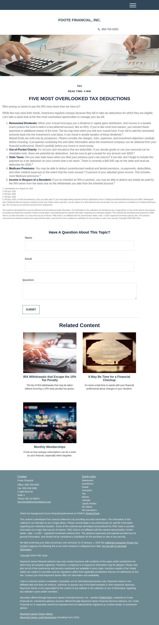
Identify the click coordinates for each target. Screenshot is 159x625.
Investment (87, 483)
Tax (84, 493)
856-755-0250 (108, 29)
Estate (85, 487)
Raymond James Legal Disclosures (38, 617)
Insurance (87, 490)
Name (28, 237)
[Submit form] (31, 309)
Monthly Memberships (49, 447)
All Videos (87, 507)
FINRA (102, 597)
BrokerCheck (93, 513)
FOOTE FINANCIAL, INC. (79, 20)
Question (28, 280)
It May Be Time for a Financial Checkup (109, 378)
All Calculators (89, 510)
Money (85, 497)
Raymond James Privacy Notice (36, 614)
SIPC (109, 597)
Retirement (87, 480)
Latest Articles (89, 503)
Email (28, 258)
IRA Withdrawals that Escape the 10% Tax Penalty (49, 378)
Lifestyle (86, 500)
